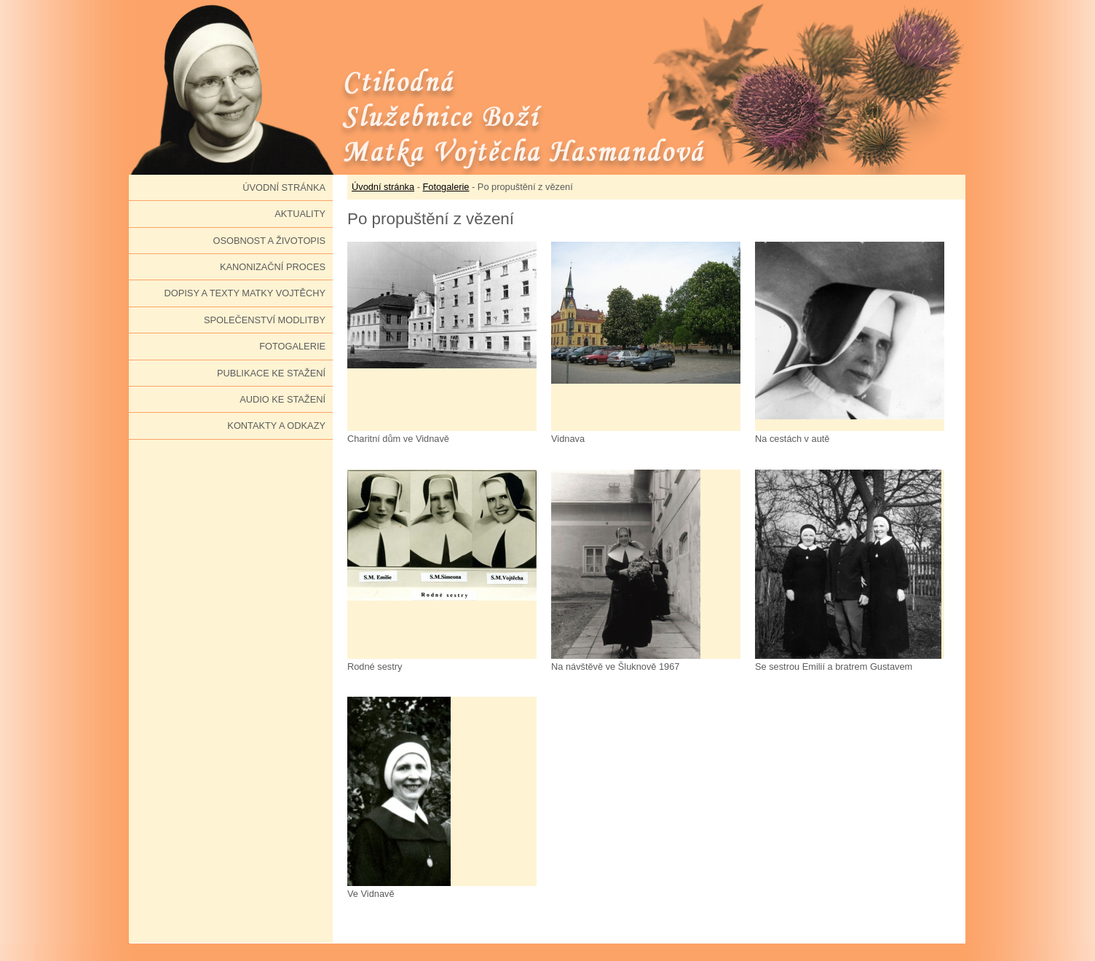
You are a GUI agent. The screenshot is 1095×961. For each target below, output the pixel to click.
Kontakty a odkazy (276, 425)
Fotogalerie (292, 346)
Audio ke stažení (282, 399)
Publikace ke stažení (271, 373)
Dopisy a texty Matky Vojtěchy (245, 293)
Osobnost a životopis (269, 240)
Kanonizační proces (272, 266)
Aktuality (299, 213)
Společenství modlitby (264, 320)
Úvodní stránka (283, 187)
